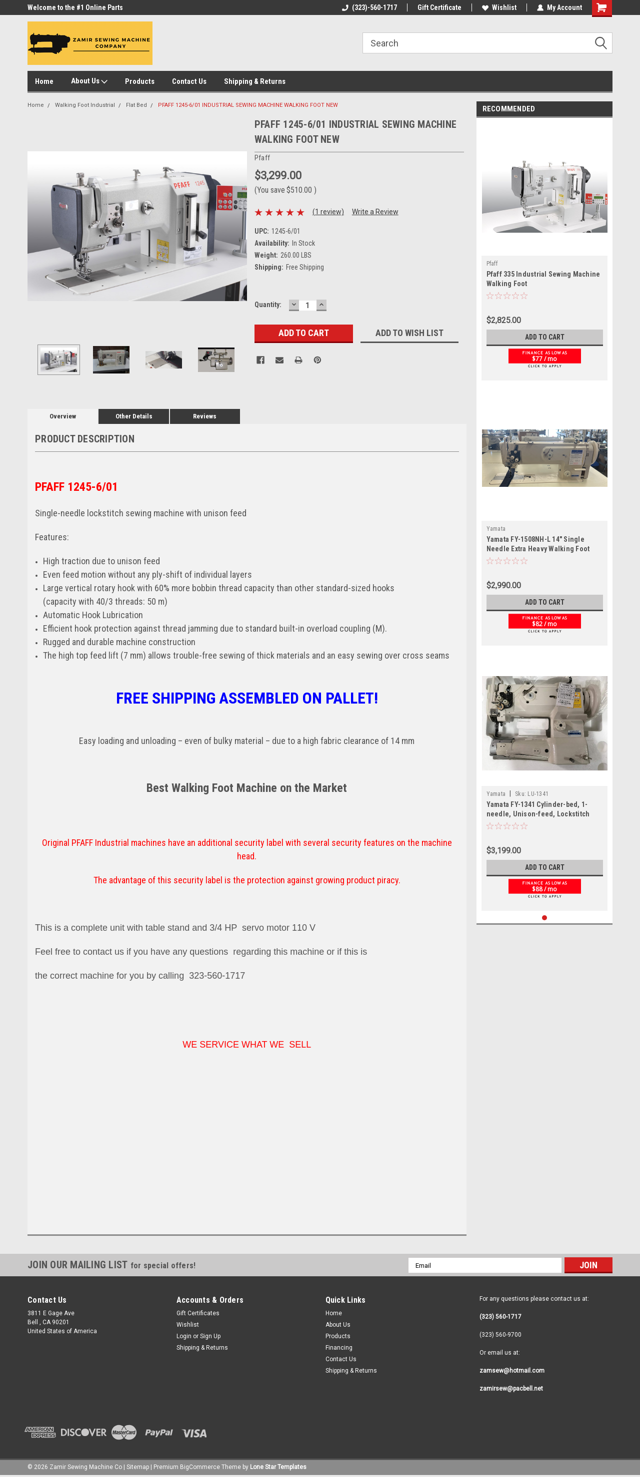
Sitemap (137, 1467)
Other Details (134, 416)
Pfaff (492, 263)
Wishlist (499, 7)
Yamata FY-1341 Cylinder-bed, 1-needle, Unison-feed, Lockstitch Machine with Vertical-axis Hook (538, 813)
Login (184, 1336)
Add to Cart (544, 337)
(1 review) (328, 212)
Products (139, 81)
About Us (89, 81)
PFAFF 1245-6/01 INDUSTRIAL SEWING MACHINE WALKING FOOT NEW (248, 105)
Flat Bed (136, 105)
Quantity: (268, 305)
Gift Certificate (440, 7)
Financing (339, 1347)
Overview (63, 416)
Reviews (204, 416)
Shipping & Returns (255, 81)
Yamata (496, 528)
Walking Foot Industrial (85, 105)
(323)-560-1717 (369, 7)
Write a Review (375, 212)
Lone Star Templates (278, 1467)
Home (44, 81)
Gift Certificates (198, 1313)
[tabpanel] (545, 251)
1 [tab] (545, 918)
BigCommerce (200, 1467)
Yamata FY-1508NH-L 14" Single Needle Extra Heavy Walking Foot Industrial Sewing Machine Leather (541, 548)
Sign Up (210, 1336)
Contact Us (189, 81)
